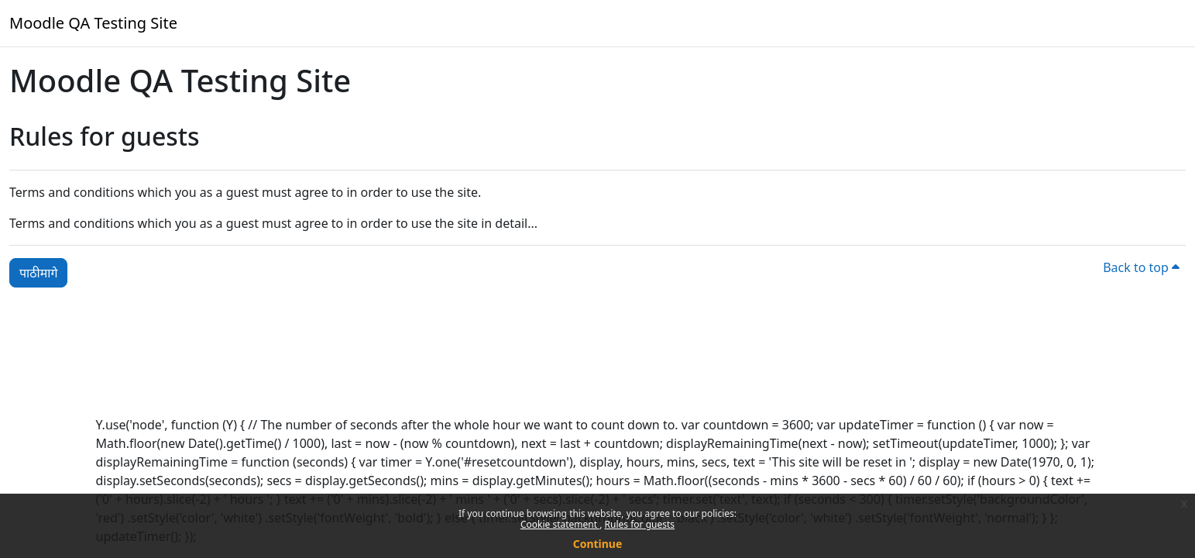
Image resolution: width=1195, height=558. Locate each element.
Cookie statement (559, 524)
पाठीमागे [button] (38, 272)
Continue (598, 543)
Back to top (1141, 267)
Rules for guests (640, 524)
